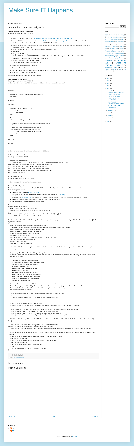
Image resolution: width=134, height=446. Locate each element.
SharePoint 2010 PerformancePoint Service (116, 102)
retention (122, 55)
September (111, 110)
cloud (108, 37)
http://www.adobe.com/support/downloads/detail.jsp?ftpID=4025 (53, 38)
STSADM (107, 69)
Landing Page (121, 44)
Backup (118, 35)
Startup (122, 67)
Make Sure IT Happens (40, 10)
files (113, 43)
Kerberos (113, 44)
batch (124, 36)
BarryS (14, 428)
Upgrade (114, 69)
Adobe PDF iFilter (33, 192)
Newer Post (12, 416)
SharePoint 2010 (20, 357)
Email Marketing (109, 41)
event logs (107, 43)
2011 (108, 88)
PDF (14, 357)
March (110, 118)
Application (107, 35)
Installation (107, 44)
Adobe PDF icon (26, 197)
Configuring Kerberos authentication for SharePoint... (114, 98)
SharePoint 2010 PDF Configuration (114, 106)
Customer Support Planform (117, 37)
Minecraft (115, 46)
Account (113, 34)
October (110, 90)
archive (113, 35)
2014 (108, 83)
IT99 (13, 431)
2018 (108, 78)
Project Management (109, 55)
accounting (120, 34)
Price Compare (120, 53)
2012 (108, 86)
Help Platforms (120, 43)
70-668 (106, 34)
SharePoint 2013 (108, 67)
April (109, 115)
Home (53, 416)
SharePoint (108, 60)
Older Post (95, 416)
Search (124, 57)
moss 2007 (111, 48)
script (119, 57)
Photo (124, 51)
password (120, 50)
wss (112, 70)
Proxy (117, 55)
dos (122, 39)
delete (106, 39)
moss (106, 48)
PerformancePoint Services (113, 51)
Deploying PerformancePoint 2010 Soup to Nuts (116, 93)
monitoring (121, 46)
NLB (117, 48)
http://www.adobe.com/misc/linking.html (55, 41)
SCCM (113, 57)
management (108, 46)
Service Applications (115, 58)
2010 (108, 121)
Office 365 (122, 48)
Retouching (107, 57)
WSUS (116, 70)
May (109, 113)
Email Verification (120, 41)
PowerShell (61, 195)
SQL (115, 67)
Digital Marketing (115, 39)
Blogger (74, 436)
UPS (120, 69)
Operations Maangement (110, 50)
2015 (108, 81)
